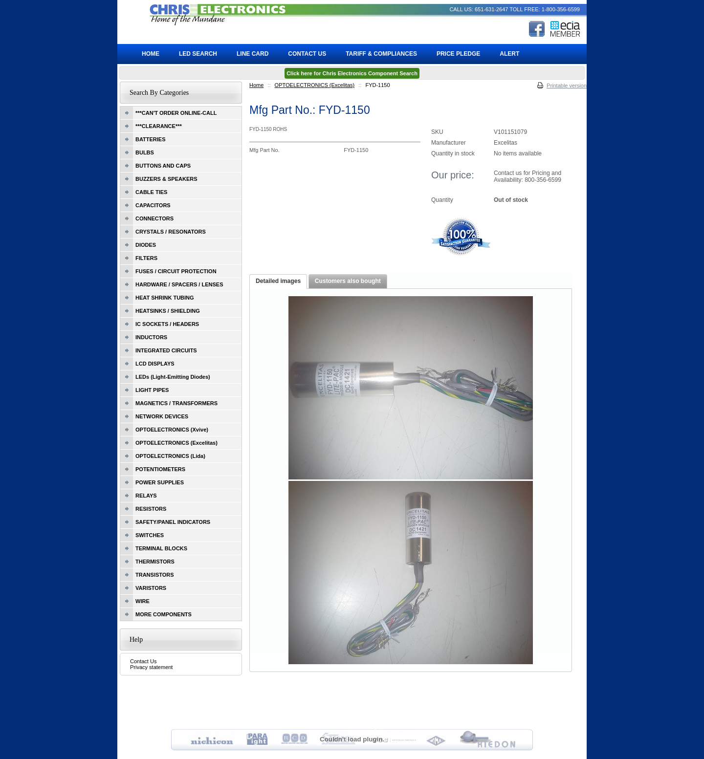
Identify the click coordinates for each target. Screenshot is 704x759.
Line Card (252, 53)
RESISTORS (150, 509)
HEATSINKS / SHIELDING (167, 311)
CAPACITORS (153, 205)
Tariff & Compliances (381, 53)
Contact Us (143, 661)
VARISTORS (150, 588)
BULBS (144, 152)
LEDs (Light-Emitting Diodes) (172, 377)
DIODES (145, 245)
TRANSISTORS (154, 575)
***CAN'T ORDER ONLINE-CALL (176, 113)
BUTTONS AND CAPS (163, 166)
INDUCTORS (151, 337)
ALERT (509, 53)
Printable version (567, 85)
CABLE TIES (151, 192)
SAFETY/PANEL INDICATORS (172, 522)
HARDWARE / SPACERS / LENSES (179, 284)
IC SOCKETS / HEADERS (167, 324)
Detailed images (278, 281)
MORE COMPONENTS (163, 614)
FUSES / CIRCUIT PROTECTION (176, 271)
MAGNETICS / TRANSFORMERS (176, 403)
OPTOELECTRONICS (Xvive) (171, 430)
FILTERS (146, 258)
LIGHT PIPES (152, 390)
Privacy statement (151, 667)
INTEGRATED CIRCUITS (166, 350)
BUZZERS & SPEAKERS (166, 179)
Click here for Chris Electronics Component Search (352, 73)
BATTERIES (150, 139)
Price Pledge (458, 53)
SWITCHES (149, 535)
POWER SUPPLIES (159, 482)
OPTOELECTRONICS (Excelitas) (315, 85)
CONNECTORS (154, 218)
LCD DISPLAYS (155, 364)
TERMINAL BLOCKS (161, 548)
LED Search (198, 53)
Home (256, 85)
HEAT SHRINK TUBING (164, 298)
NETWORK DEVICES (161, 416)
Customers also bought (348, 281)
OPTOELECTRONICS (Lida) (170, 456)
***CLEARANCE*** (158, 126)
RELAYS (146, 496)
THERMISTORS (155, 561)
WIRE (142, 601)
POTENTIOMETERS (160, 469)
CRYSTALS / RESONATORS (170, 232)
